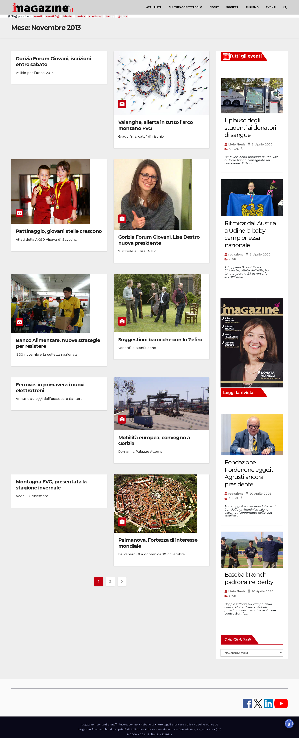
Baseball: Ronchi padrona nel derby (249, 578)
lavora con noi (128, 724)
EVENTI (271, 7)
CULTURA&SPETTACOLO (185, 7)
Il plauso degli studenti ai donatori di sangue (250, 128)
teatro (110, 16)
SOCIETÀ (232, 7)
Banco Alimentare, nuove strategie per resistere (58, 343)
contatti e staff (106, 724)
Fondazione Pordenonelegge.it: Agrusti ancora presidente (249, 473)
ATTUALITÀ (154, 7)
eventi (38, 16)
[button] (285, 7)
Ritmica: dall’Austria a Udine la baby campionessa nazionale (250, 234)
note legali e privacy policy (175, 724)
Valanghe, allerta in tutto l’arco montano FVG (155, 125)
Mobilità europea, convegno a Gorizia (154, 440)
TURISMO (252, 7)
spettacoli (95, 16)
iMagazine (87, 724)
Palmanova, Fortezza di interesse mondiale (158, 543)
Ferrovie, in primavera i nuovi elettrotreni (50, 388)
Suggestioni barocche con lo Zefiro (160, 340)
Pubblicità (147, 724)
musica (80, 16)
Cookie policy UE (207, 724)
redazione (235, 254)
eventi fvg (52, 16)
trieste (67, 16)
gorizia (122, 16)
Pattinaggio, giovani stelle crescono (59, 231)
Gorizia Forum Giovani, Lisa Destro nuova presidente (159, 240)
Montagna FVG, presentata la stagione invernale (51, 485)
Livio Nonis (236, 144)
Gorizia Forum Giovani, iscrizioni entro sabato (53, 61)
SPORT (214, 7)
